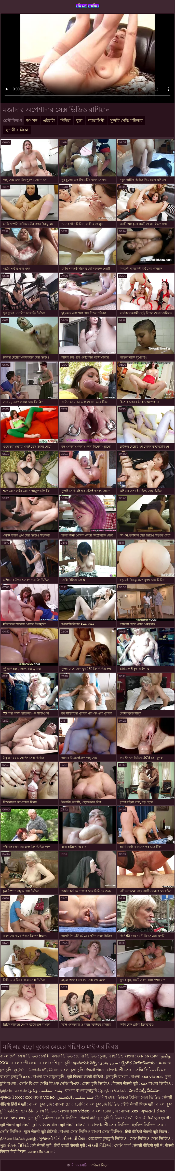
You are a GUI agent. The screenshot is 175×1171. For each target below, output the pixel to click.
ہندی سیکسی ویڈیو (46, 1090)
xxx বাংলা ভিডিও (156, 1083)
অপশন (31, 120)
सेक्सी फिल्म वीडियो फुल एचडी (147, 1117)
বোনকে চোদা (147, 1056)
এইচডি (49, 120)
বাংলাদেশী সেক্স (24, 1062)
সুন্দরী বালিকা (17, 130)
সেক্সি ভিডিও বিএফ (150, 1069)
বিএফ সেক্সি (87, 5)
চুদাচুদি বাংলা (117, 1076)
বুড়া (79, 120)
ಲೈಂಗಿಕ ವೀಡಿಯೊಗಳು (138, 1062)
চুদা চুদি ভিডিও (41, 1117)
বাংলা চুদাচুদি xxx (15, 1076)
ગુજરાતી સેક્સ (153, 1111)
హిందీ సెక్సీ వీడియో (144, 1090)
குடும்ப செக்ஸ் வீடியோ (35, 1069)
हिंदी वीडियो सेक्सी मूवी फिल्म (146, 1131)
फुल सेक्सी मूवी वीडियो (40, 1131)
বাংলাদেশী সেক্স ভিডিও (19, 1056)
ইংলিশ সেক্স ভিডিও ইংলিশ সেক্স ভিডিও (129, 1097)
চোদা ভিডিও (87, 1056)
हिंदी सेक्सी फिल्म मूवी (138, 1104)
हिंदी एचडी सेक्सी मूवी (69, 1145)
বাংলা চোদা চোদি (69, 1104)
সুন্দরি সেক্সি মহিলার (126, 120)
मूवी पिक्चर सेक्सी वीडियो (85, 1076)
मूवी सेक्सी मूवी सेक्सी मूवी (19, 1124)
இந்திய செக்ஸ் (13, 1090)
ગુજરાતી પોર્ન (50, 1138)
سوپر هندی (109, 1062)
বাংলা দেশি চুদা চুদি (54, 1062)
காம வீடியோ (40, 1151)
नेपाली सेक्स (95, 1069)
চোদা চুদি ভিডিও (96, 1083)
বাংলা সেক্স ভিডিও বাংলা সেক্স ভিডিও (91, 1131)
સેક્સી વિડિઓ (99, 1145)
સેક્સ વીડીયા (74, 1138)
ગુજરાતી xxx (11, 1097)
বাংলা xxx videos (147, 1076)
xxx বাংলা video (40, 1097)
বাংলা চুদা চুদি (72, 1069)
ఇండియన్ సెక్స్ (85, 1062)
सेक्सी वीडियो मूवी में (148, 1145)
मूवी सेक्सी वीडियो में (75, 1124)
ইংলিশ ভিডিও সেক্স (148, 1124)
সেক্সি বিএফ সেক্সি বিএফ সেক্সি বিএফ (49, 1083)
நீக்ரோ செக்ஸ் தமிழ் (18, 1138)
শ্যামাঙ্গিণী (96, 120)
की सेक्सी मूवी (42, 1145)
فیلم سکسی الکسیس (75, 1097)
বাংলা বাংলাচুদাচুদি (49, 1076)
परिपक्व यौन (48, 1124)
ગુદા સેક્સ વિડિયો (14, 1145)
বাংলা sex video (75, 1111)
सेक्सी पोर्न (87, 1117)
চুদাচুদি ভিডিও (110, 1117)
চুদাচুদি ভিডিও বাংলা (117, 1056)
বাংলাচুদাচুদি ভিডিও (103, 1104)
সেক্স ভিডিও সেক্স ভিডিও (150, 1138)
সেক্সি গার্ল (122, 1145)
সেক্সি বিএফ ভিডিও (57, 1056)
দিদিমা (65, 120)
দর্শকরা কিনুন (99, 1165)
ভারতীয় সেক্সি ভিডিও (39, 1111)
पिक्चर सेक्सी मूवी (125, 1083)
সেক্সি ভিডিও (66, 1117)
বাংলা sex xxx (12, 1117)
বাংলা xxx (129, 1111)
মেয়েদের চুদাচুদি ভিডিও (108, 1138)
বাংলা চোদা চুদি (105, 1111)
